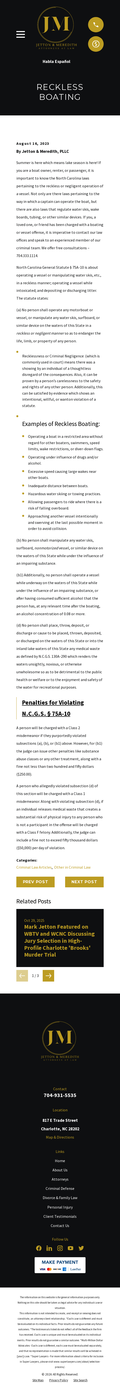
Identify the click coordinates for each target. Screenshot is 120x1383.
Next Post (84, 882)
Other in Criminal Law (72, 867)
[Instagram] (60, 1248)
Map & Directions (60, 1137)
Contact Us (60, 1225)
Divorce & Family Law (60, 1197)
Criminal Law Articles (34, 867)
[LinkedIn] (49, 1248)
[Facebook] (38, 1248)
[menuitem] (38, 1380)
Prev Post (35, 882)
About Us (60, 1169)
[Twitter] (81, 1248)
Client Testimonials (60, 1216)
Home (60, 1160)
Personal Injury (60, 1207)
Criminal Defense (60, 1188)
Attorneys (60, 1179)
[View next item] (48, 976)
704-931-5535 (60, 1095)
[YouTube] (70, 1248)
